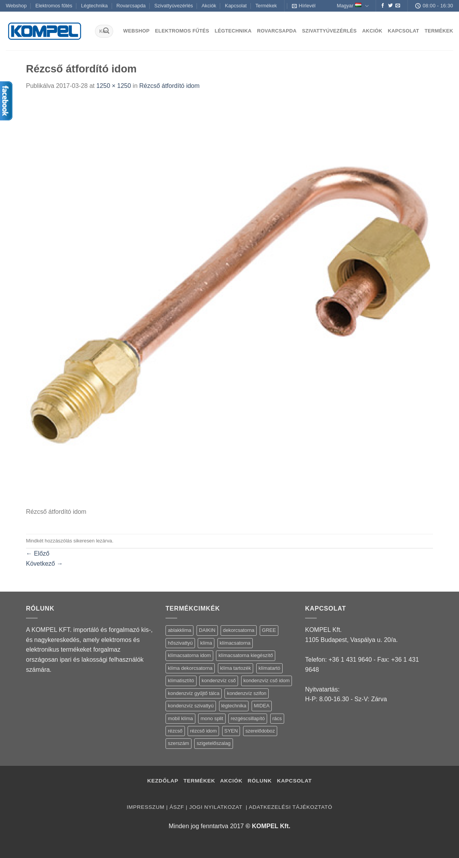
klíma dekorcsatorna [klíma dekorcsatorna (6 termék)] (190, 668)
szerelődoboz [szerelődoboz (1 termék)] (260, 731)
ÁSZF (176, 807)
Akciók (209, 6)
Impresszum (145, 807)
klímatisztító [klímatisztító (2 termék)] (181, 680)
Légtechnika (94, 6)
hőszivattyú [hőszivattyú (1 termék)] (180, 643)
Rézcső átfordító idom (169, 85)
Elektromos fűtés (53, 6)
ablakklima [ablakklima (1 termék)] (179, 630)
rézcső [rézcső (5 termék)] (175, 731)
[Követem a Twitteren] (390, 6)
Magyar (353, 6)
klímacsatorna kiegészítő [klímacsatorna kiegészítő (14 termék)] (245, 655)
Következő (44, 563)
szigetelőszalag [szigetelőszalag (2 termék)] (214, 743)
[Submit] (106, 31)
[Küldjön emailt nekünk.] (397, 6)
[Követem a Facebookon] (382, 6)
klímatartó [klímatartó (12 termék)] (269, 668)
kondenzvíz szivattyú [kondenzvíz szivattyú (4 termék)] (191, 706)
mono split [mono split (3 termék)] (211, 718)
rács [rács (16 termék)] (277, 718)
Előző (37, 553)
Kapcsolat (236, 6)
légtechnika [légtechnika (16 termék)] (234, 706)
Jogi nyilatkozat (216, 807)
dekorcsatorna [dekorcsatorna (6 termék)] (238, 630)
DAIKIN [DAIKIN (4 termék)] (207, 630)
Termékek (266, 6)
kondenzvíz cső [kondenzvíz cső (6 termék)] (219, 680)
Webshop (16, 6)
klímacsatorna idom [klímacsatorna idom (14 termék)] (189, 655)
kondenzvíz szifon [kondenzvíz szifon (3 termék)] (246, 693)
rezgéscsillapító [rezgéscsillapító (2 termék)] (248, 718)
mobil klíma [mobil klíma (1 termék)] (180, 718)
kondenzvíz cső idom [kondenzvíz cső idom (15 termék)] (266, 680)
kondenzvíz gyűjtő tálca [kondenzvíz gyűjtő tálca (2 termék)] (193, 693)
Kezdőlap (162, 781)
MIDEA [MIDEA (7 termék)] (262, 706)
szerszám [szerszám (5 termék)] (178, 743)
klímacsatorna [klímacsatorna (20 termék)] (235, 643)
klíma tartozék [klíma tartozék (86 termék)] (235, 668)
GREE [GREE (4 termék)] (269, 630)
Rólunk (260, 781)
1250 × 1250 (113, 85)
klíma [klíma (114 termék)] (206, 643)
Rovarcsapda (130, 6)
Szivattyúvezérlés (173, 6)
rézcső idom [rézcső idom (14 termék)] (203, 731)
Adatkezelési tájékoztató (290, 807)
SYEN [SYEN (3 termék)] (231, 731)
